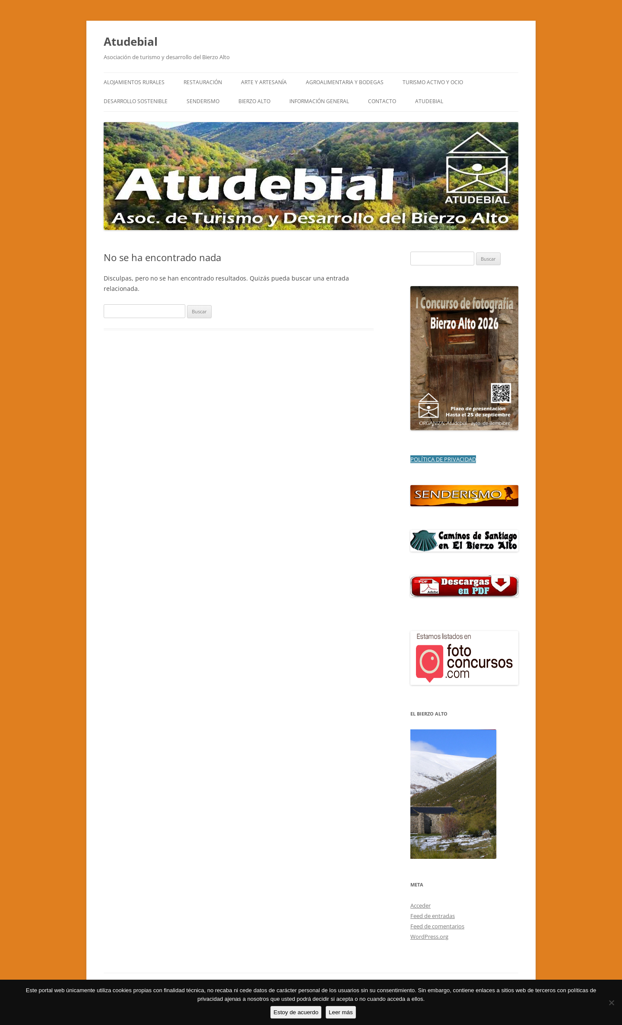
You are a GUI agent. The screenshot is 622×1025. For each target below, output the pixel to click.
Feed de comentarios (437, 926)
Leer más (341, 1012)
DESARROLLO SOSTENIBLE (136, 101)
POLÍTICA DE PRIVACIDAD (443, 459)
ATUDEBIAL (429, 101)
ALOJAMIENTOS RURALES (134, 82)
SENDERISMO (203, 101)
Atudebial (131, 41)
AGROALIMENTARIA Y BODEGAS (345, 82)
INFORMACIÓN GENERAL (319, 101)
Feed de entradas (432, 916)
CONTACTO (382, 101)
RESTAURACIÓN (203, 82)
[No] (611, 1002)
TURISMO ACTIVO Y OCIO (433, 82)
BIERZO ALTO (254, 101)
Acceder (420, 905)
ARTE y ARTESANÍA (264, 82)
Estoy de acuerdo (295, 1012)
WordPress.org (429, 936)
